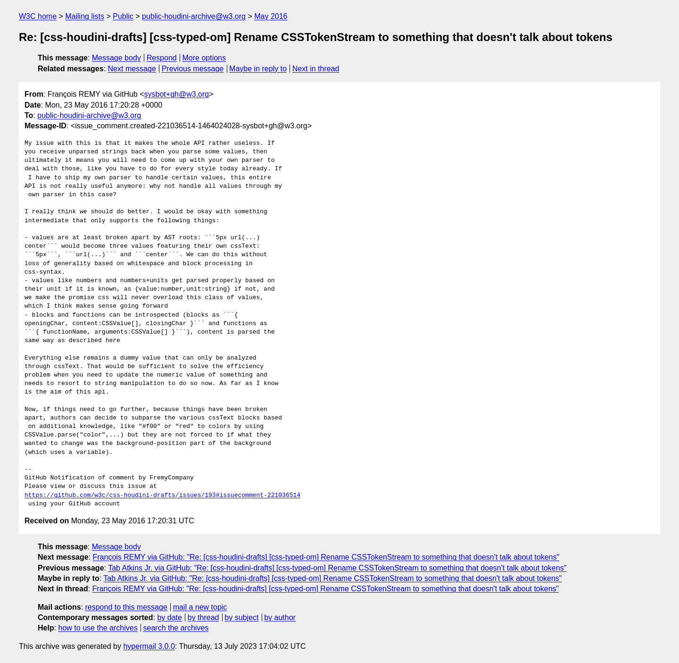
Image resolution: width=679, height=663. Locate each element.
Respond (162, 58)
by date (169, 617)
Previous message (193, 69)
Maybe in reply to (258, 69)
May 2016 (270, 16)
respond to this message (126, 607)
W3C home (38, 16)
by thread (203, 617)
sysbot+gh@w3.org (176, 94)
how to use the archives (98, 628)
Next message (132, 69)
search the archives (176, 628)
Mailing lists (84, 16)
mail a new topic (200, 607)
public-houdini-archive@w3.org (194, 16)
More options (204, 58)
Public (123, 16)
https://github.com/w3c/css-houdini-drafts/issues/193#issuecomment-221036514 (162, 495)
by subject (241, 617)
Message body (116, 58)
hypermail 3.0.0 (148, 646)
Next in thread (316, 69)
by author (280, 617)
